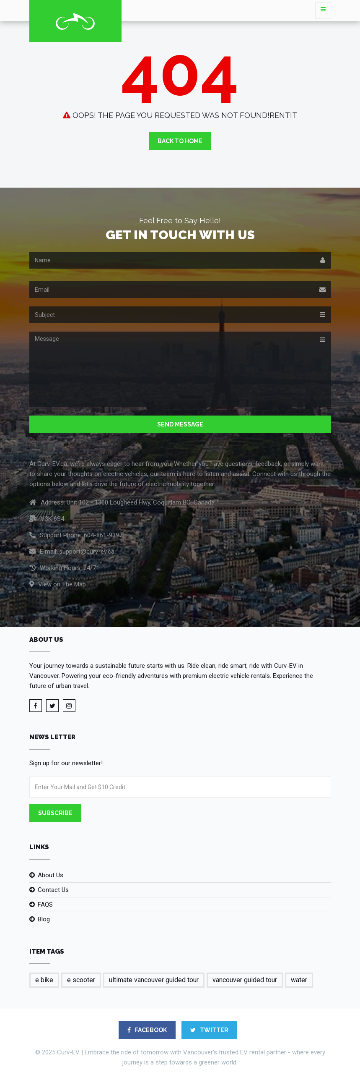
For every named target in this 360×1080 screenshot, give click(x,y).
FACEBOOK (147, 1030)
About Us (50, 875)
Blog (44, 919)
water (299, 980)
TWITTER (209, 1030)
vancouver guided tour (244, 980)
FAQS (45, 904)
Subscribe (55, 813)
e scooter (81, 980)
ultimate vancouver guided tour (154, 980)
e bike (44, 980)
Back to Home (180, 141)
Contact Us (53, 890)
